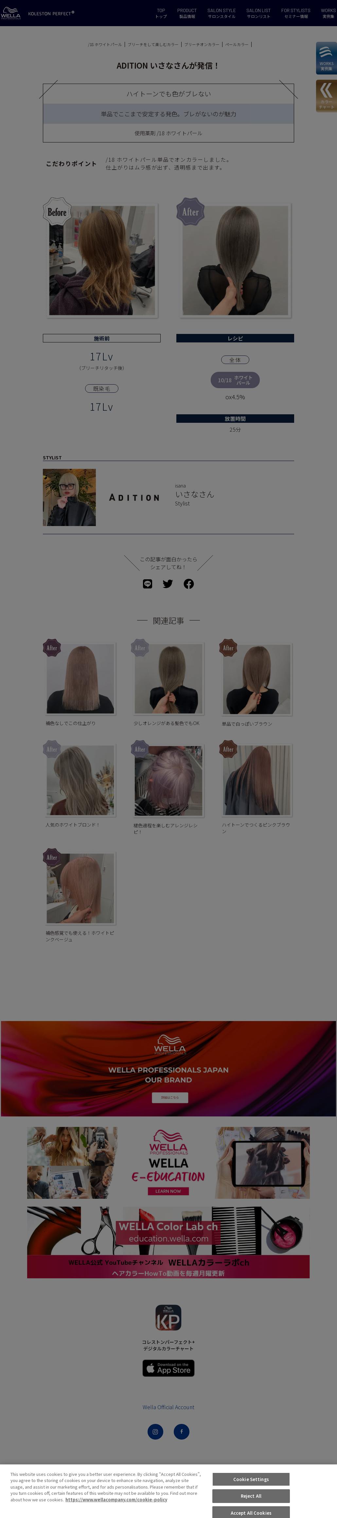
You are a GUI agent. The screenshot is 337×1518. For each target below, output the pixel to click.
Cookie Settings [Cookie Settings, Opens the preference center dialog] (251, 1503)
